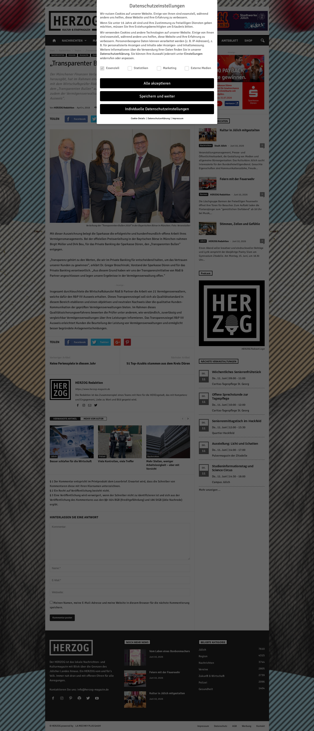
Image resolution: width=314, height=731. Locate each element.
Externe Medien (198, 68)
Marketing (166, 68)
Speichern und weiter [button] (157, 96)
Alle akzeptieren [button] (157, 83)
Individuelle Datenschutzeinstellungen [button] (157, 109)
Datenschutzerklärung (114, 54)
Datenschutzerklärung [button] (159, 118)
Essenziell (109, 68)
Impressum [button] (177, 118)
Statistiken (138, 68)
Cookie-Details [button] (138, 118)
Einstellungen (193, 54)
